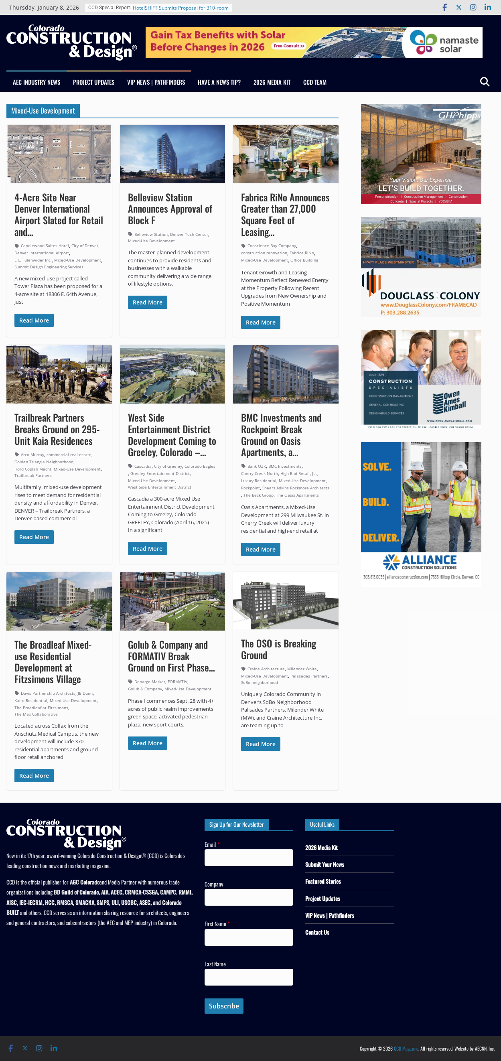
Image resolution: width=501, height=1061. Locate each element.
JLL (314, 473)
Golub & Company (145, 689)
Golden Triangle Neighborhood (43, 462)
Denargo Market (149, 681)
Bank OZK (256, 466)
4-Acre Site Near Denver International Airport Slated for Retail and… (58, 214)
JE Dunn (85, 693)
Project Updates (93, 81)
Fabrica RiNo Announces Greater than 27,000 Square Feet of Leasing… (285, 214)
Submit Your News (324, 864)
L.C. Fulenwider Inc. (33, 260)
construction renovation (264, 253)
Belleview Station (151, 234)
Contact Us (317, 932)
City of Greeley (168, 466)
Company (214, 884)
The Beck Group (258, 495)
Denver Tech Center (189, 234)
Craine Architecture (266, 668)
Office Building (304, 260)
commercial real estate (69, 454)
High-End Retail (295, 473)
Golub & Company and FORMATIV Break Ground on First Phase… (171, 656)
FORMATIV (177, 681)
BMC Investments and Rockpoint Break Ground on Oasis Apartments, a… (281, 434)
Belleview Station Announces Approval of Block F (170, 208)
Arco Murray (32, 454)
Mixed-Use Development (77, 260)
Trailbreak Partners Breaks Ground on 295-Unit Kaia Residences (57, 429)
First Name (217, 923)
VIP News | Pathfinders (156, 81)
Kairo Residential (30, 700)
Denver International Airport (41, 253)
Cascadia (143, 466)
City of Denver (84, 245)
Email (212, 844)
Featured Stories (323, 881)
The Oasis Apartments (297, 495)
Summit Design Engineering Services (48, 267)
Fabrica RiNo (302, 253)
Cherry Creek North (259, 473)
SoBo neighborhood (259, 682)
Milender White (302, 668)
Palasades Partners (309, 676)
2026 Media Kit (272, 81)
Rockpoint (250, 488)
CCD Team (315, 81)
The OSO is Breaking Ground (278, 649)
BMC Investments (285, 466)
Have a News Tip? (219, 81)
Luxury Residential (258, 480)
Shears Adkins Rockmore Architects (295, 488)
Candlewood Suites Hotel (45, 245)
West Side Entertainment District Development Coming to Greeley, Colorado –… (172, 434)
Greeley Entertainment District (160, 473)
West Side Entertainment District (159, 487)
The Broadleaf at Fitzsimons (41, 707)
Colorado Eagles (200, 466)
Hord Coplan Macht (32, 469)
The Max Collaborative (36, 714)
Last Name (215, 964)
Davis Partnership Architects (48, 693)
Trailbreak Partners (33, 475)
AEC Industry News (36, 81)
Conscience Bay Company (271, 245)
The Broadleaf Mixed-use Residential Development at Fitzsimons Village (53, 661)
